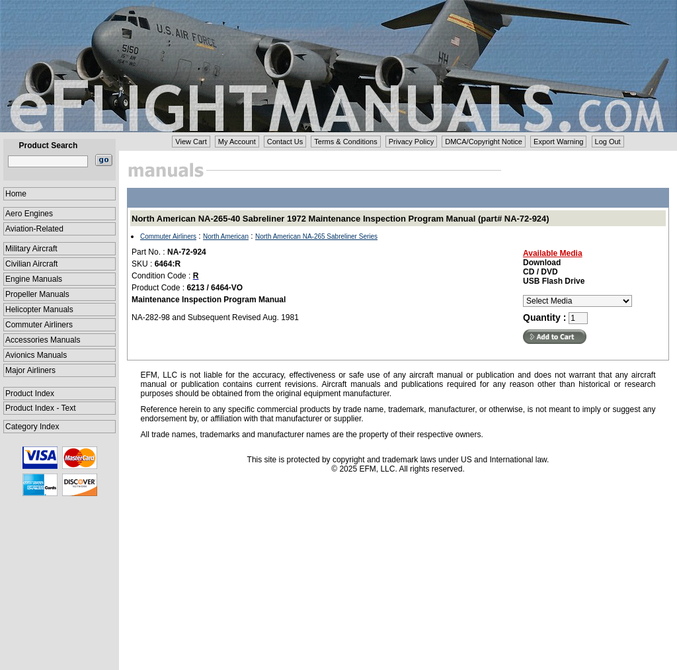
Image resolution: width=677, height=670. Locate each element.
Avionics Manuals (36, 355)
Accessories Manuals (42, 340)
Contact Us (285, 142)
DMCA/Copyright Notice (483, 142)
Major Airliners (30, 370)
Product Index (29, 393)
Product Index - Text (40, 408)
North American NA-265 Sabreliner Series (316, 236)
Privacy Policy (411, 142)
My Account (237, 142)
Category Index (32, 426)
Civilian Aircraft (31, 264)
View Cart (190, 142)
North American (226, 236)
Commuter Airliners (39, 324)
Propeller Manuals (37, 294)
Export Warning (558, 142)
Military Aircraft (31, 248)
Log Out (608, 142)
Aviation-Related (34, 228)
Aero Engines (29, 213)
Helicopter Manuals (39, 309)
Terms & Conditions (345, 142)
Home (15, 193)
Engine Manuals (33, 279)
